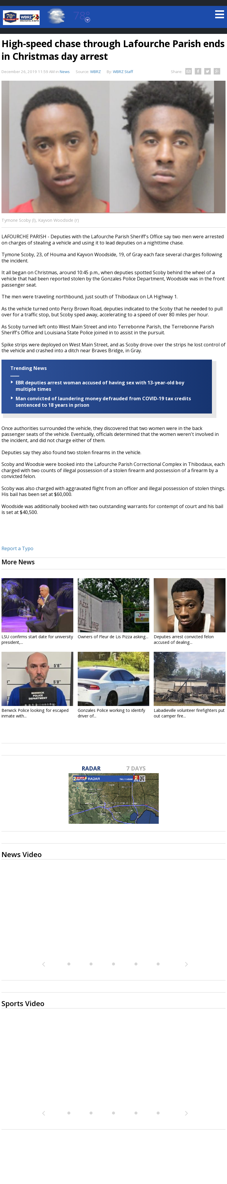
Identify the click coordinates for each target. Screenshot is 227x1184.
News (65, 71)
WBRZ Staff (123, 71)
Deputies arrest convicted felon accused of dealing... (184, 639)
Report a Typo (17, 548)
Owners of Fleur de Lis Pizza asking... (113, 636)
